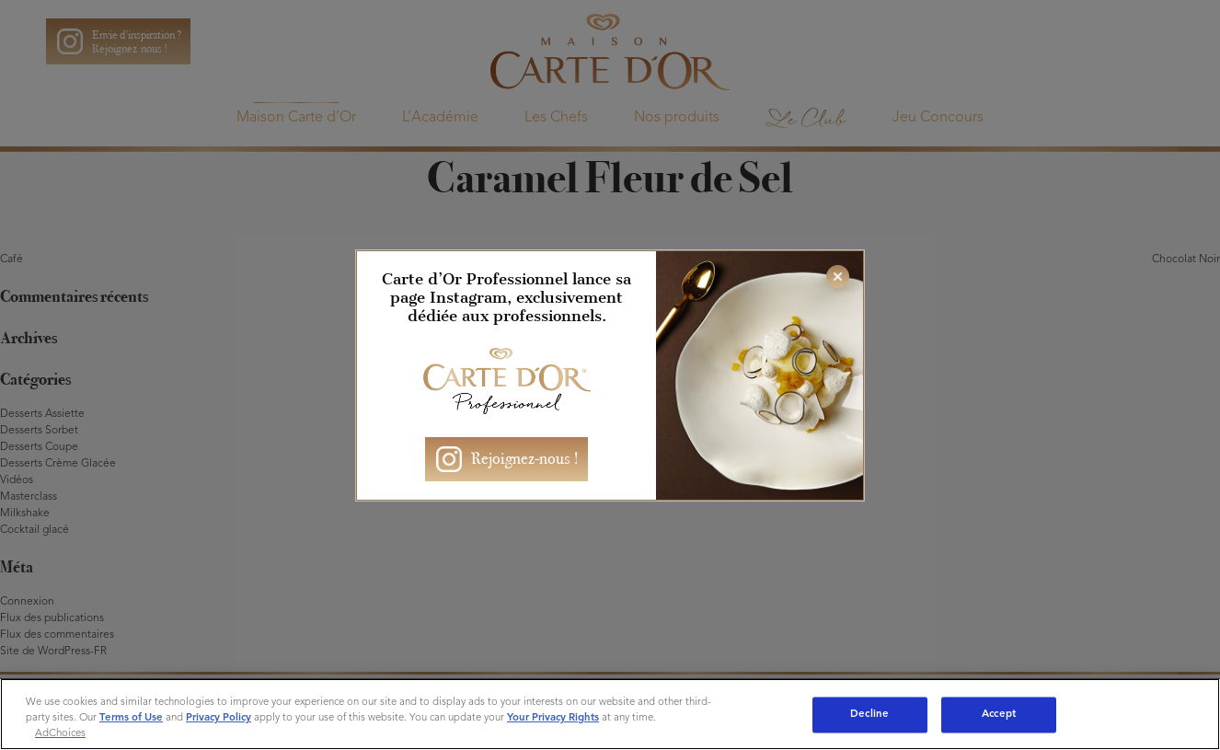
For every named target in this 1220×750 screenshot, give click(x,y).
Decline (869, 714)
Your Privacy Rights (553, 717)
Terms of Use (131, 717)
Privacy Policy (218, 717)
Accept (999, 714)
